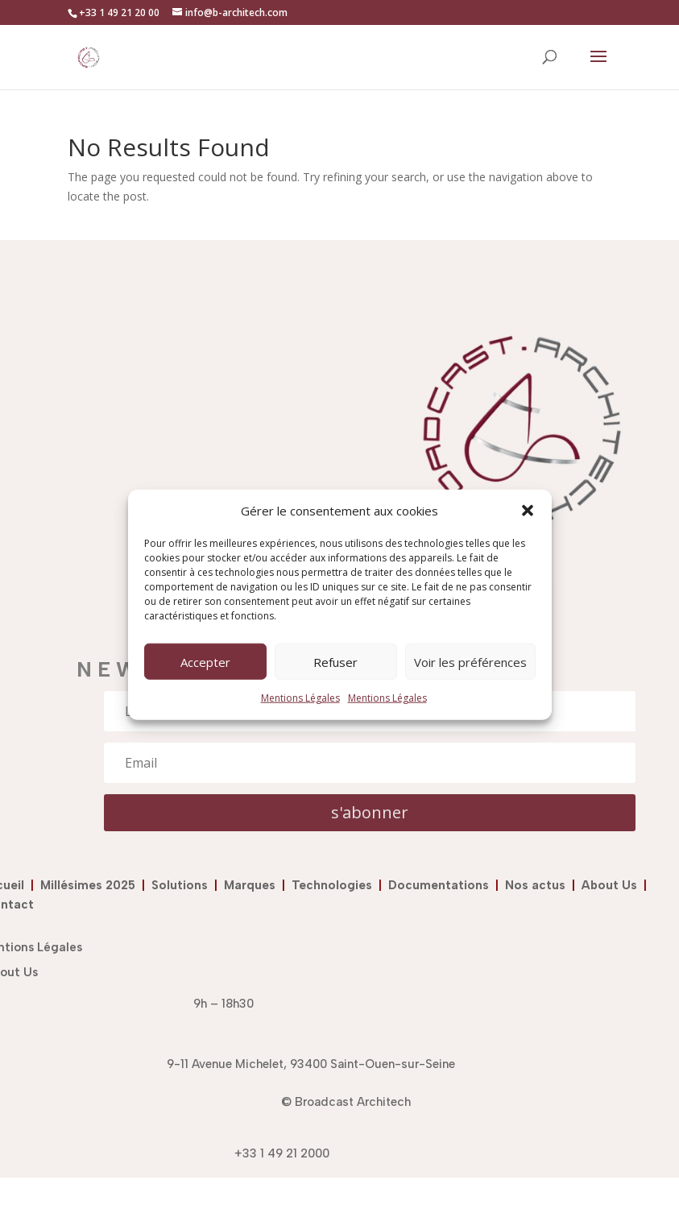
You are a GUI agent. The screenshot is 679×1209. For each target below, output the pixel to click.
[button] (528, 511)
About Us (609, 885)
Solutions (182, 885)
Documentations (438, 885)
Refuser (335, 662)
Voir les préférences (470, 662)
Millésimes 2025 (91, 885)
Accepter (205, 662)
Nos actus (538, 885)
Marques (249, 885)
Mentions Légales (300, 698)
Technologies (335, 885)
